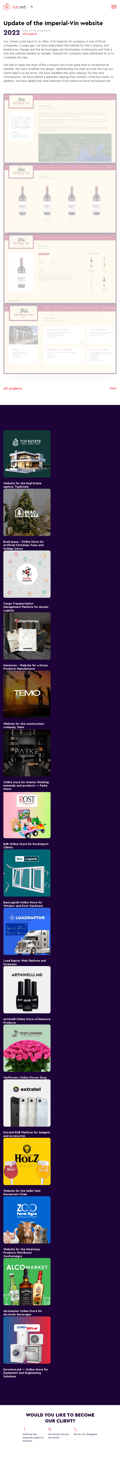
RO (104, 7)
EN (94, 7)
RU (99, 7)
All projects (30, 34)
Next (113, 388)
